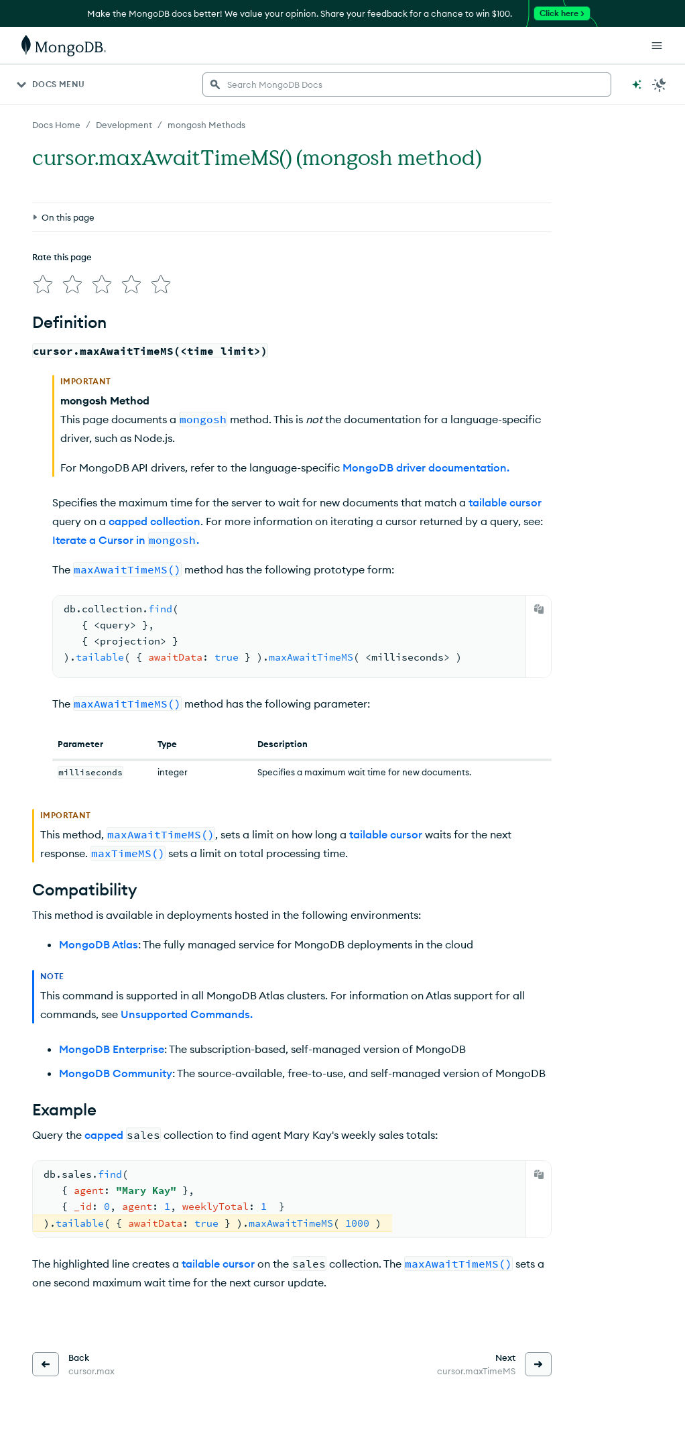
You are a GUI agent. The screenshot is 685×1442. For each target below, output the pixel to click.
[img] (43, 284)
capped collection (154, 521)
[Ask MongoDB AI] (636, 84)
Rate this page (62, 257)
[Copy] (539, 609)
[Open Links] (657, 45)
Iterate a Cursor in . (125, 540)
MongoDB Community (115, 1073)
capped (103, 1135)
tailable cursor (505, 502)
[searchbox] (406, 84)
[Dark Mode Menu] (659, 84)
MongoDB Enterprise (111, 1049)
